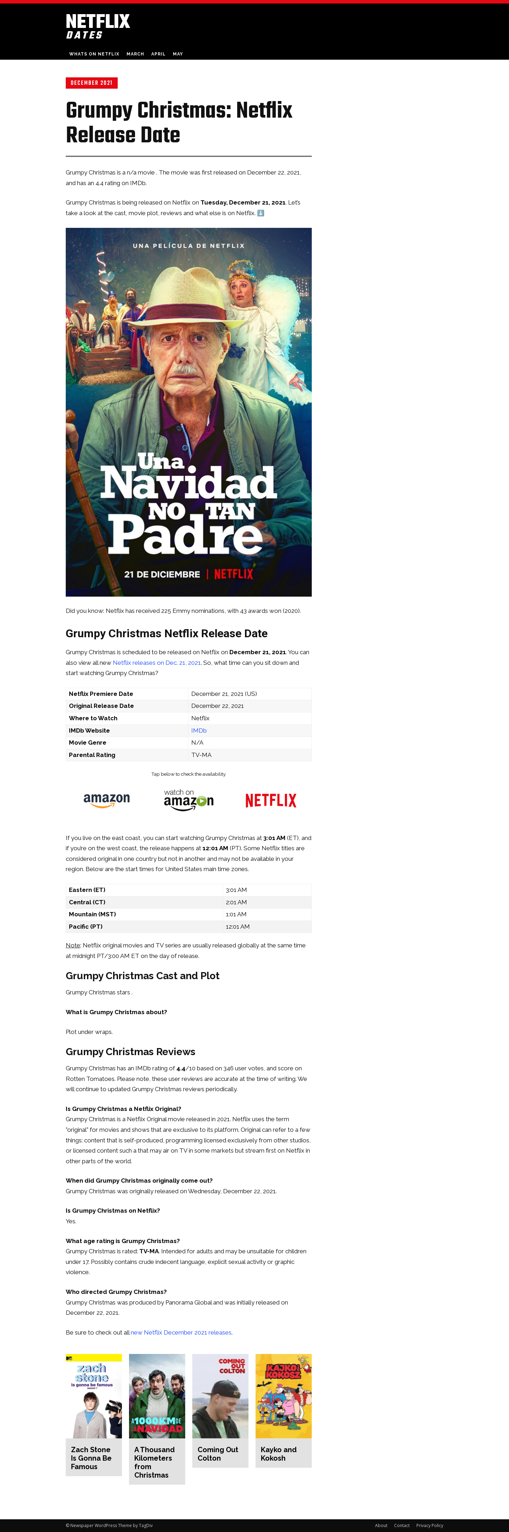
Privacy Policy (429, 1525)
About (381, 1525)
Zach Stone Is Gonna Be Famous (91, 1458)
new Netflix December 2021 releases (181, 1332)
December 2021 (92, 83)
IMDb (199, 730)
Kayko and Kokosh (279, 1453)
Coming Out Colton (218, 1453)
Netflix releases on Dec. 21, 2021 (157, 662)
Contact (402, 1525)
